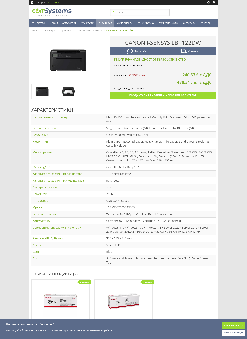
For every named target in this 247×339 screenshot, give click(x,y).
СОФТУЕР (205, 23)
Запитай (136, 51)
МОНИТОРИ (87, 23)
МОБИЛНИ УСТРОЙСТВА (62, 23)
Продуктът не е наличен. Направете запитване (163, 95)
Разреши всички (233, 325)
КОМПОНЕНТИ (125, 23)
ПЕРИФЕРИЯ (105, 23)
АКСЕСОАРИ (189, 23)
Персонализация (233, 332)
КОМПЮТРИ (38, 23)
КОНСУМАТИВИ (146, 23)
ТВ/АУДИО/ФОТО (168, 23)
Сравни (189, 51)
